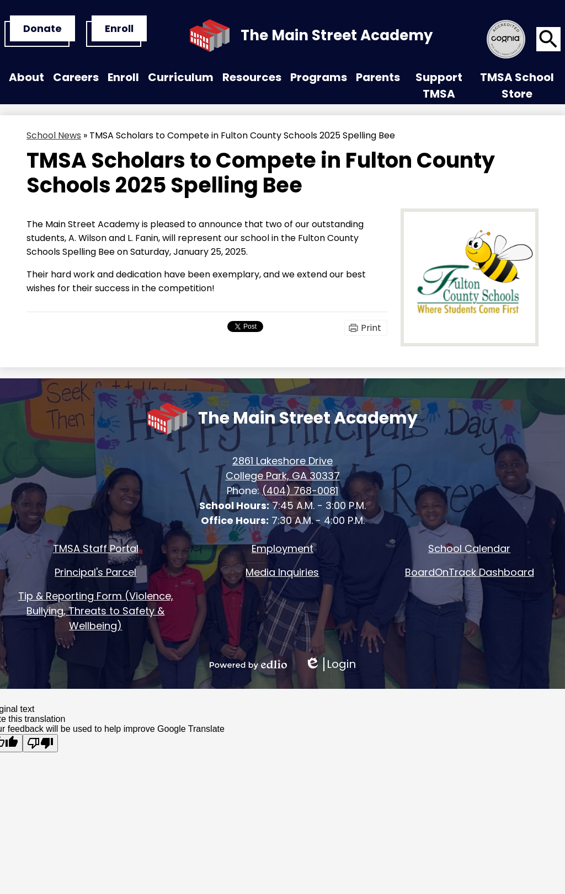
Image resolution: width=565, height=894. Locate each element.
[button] (26, 80)
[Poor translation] (40, 743)
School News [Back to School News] (53, 135)
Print (371, 328)
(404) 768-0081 (300, 490)
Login (330, 664)
